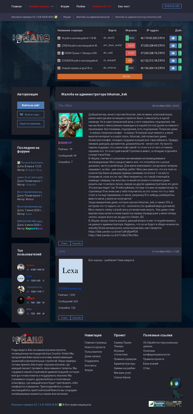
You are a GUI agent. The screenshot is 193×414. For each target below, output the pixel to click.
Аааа (29, 213)
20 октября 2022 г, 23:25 (165, 105)
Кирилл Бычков (36, 228)
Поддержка (92, 360)
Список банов (122, 377)
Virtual (30, 199)
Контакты (90, 365)
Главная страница (95, 342)
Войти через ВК (31, 114)
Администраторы (124, 363)
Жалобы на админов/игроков (93, 17)
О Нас (146, 368)
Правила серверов (125, 359)
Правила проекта (153, 359)
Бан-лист (124, 6)
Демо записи (93, 356)
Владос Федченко (37, 169)
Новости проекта (95, 347)
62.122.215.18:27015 (153, 60)
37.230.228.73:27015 (153, 53)
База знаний (150, 363)
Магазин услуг (122, 372)
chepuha (31, 184)
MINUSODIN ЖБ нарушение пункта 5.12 (41, 221)
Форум (65, 6)
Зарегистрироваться (31, 123)
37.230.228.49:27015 (153, 45)
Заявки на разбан (124, 368)
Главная (17, 6)
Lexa (62, 251)
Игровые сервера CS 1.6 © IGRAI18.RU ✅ (34, 17)
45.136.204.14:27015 (153, 68)
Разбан (80, 6)
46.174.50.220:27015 (153, 38)
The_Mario (65, 105)
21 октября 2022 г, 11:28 (165, 251)
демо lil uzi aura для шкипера (35, 177)
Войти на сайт (172, 6)
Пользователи (93, 351)
